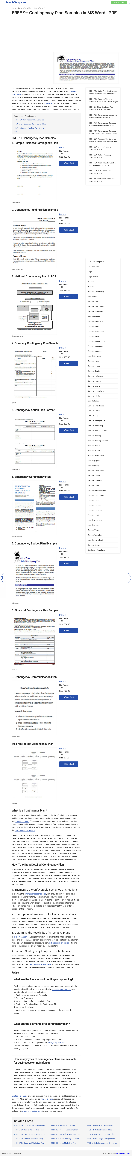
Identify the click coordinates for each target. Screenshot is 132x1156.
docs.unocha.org (17, 336)
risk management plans (25, 830)
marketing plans (22, 821)
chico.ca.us (15, 603)
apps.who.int (16, 469)
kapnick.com (16, 202)
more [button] (16, 131)
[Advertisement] (66, 33)
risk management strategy (40, 964)
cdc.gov (14, 803)
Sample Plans (38, 8)
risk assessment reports (59, 943)
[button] (129, 2)
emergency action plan (32, 1111)
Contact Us (6, 1153)
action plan (48, 103)
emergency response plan (35, 894)
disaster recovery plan (61, 989)
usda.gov (15, 670)
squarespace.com (18, 269)
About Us (17, 1153)
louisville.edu (16, 737)
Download (69, 163)
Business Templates (24, 8)
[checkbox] (4, 2)
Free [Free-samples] (119, 2)
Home (14, 8)
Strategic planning (19, 1096)
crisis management (22, 937)
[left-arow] (2, 578)
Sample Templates (123, 1153)
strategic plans (47, 1099)
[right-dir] (129, 578)
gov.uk (14, 403)
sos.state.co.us (17, 536)
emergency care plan (57, 1042)
